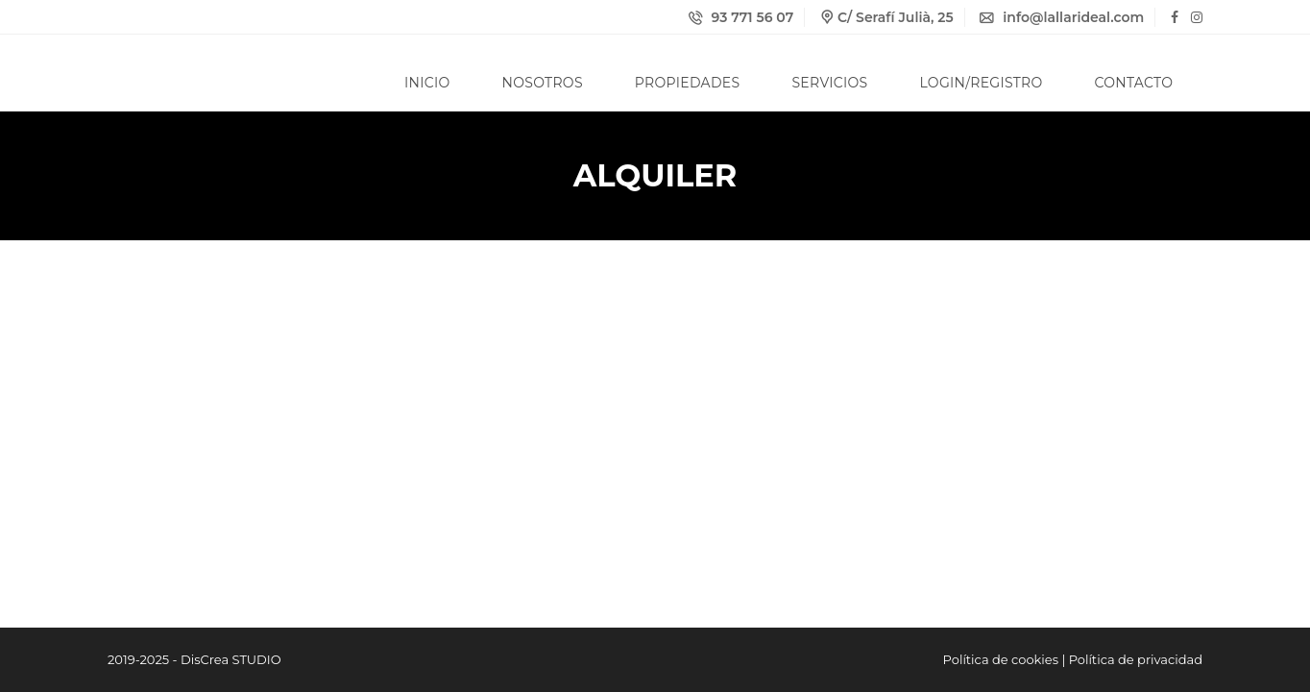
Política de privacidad (1135, 659)
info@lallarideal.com (1062, 17)
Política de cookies (1000, 659)
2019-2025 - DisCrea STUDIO (194, 659)
